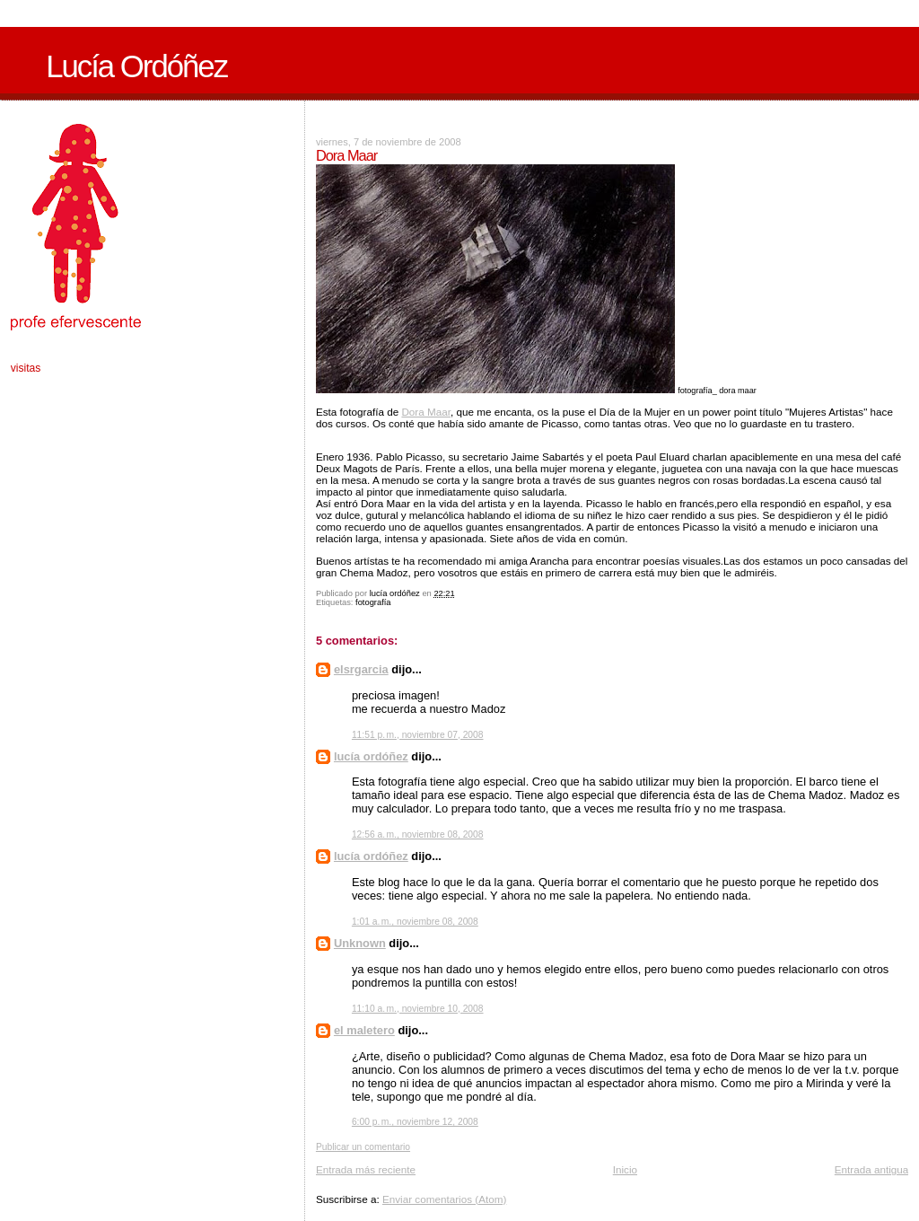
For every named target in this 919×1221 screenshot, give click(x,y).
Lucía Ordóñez (136, 66)
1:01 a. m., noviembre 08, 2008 (415, 922)
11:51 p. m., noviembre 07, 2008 (418, 735)
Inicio (625, 1169)
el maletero (364, 1030)
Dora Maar (426, 411)
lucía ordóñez (371, 756)
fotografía (372, 602)
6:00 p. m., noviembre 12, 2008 (415, 1122)
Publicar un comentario (363, 1147)
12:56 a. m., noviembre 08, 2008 (418, 834)
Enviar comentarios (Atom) (444, 1199)
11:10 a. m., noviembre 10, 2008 (418, 1009)
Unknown (360, 943)
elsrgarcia (361, 669)
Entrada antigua (872, 1169)
